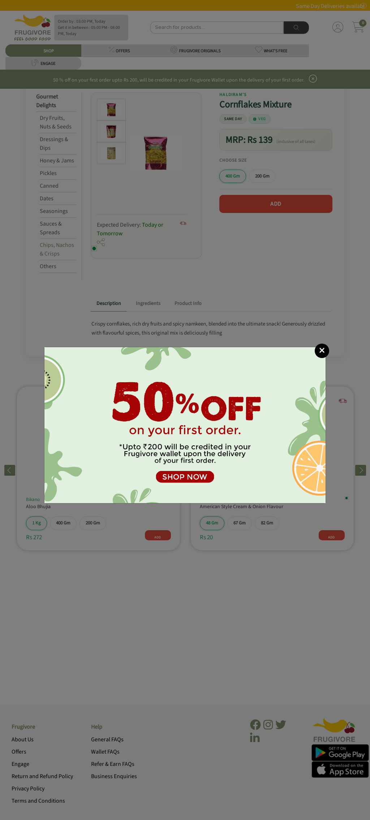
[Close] (322, 351)
